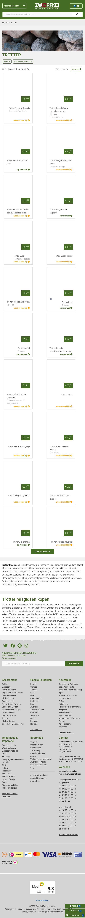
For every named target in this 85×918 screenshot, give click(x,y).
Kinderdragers (65, 724)
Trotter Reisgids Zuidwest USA (17, 162)
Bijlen (61, 693)
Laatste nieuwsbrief (38, 775)
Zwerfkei (34, 707)
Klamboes (63, 727)
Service (33, 756)
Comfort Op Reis (9, 715)
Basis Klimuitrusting (67, 687)
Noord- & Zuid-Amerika (11, 704)
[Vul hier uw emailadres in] (33, 663)
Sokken (5, 684)
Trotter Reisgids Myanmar (19, 496)
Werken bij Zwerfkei (38, 765)
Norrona (33, 724)
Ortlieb (33, 718)
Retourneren (35, 748)
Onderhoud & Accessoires (13, 724)
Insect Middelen (8, 712)
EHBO (61, 701)
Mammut (34, 721)
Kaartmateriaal (65, 715)
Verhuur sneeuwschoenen (41, 759)
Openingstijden (36, 745)
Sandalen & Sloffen (10, 707)
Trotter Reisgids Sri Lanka (61, 542)
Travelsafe (34, 715)
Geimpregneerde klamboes (13, 759)
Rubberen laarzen (9, 788)
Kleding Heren (8, 698)
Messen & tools (8, 776)
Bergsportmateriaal (10, 751)
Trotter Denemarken (21, 542)
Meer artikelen (42, 551)
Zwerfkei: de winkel (38, 762)
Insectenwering (65, 712)
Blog (32, 767)
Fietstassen (63, 704)
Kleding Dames (8, 721)
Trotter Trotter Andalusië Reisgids (59, 497)
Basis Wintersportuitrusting (70, 690)
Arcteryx (33, 690)
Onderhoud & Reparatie (10, 739)
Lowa (32, 693)
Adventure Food (37, 710)
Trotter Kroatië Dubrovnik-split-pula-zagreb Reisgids (18, 211)
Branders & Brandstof (68, 695)
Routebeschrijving (37, 753)
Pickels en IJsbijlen (10, 785)
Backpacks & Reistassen (69, 684)
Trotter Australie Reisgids (19, 110)
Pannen (5, 782)
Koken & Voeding (9, 690)
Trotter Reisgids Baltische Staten (60, 163)
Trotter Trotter (66, 394)
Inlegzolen (63, 710)
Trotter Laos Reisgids (63, 256)
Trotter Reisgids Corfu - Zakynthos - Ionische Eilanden (60, 113)
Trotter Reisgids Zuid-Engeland (58, 211)
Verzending (35, 750)
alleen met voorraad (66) (18, 69)
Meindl (33, 684)
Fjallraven (34, 701)
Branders (6, 756)
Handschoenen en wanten (70, 707)
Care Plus (34, 712)
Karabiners (6, 771)
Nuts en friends (8, 779)
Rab (32, 704)
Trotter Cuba (22, 258)
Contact (33, 742)
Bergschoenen (8, 701)
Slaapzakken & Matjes (11, 710)
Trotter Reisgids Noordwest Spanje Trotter (60, 350)
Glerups (33, 687)
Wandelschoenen (9, 695)
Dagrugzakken (65, 698)
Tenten (5, 718)
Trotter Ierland (24, 350)
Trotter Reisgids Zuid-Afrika (18, 303)
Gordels (5, 762)
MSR (32, 695)
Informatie (36, 737)
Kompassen (7, 774)
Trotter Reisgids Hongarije (19, 446)
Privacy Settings (42, 900)
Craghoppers (35, 698)
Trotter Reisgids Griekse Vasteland (18, 399)
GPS (4, 765)
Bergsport (6, 687)
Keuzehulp (65, 679)
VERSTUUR (74, 663)
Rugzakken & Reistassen (12, 693)
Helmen (5, 768)
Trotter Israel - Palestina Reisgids (60, 449)
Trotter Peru (67, 304)
